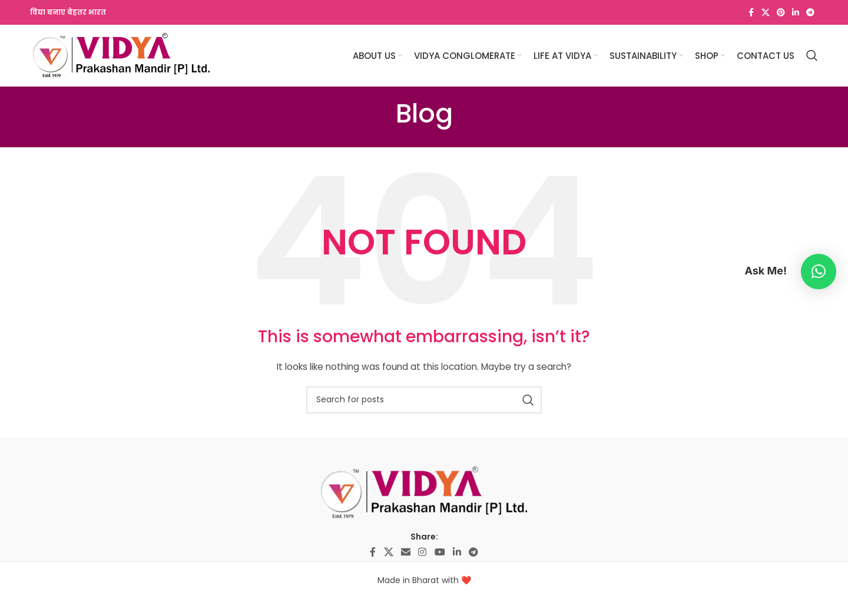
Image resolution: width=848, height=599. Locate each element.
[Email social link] (405, 552)
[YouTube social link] (439, 552)
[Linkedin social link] (796, 13)
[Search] (812, 55)
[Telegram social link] (810, 13)
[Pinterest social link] (781, 13)
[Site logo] (121, 55)
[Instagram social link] (422, 552)
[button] (818, 271)
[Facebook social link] (751, 13)
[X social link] (765, 13)
